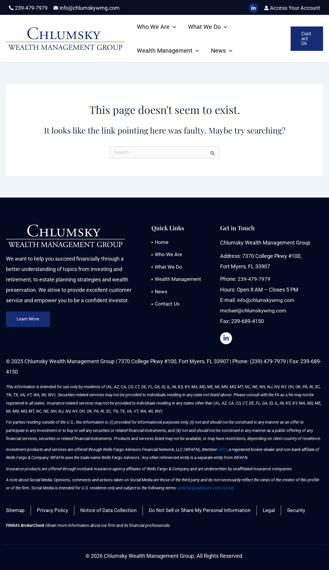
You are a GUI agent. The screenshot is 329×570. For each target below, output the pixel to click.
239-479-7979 (254, 279)
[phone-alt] (28, 8)
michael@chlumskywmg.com (255, 310)
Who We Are (156, 27)
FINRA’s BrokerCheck (25, 525)
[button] (307, 38)
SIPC (222, 449)
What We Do (207, 27)
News (221, 50)
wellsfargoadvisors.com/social (205, 487)
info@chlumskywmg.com (267, 300)
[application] (173, 27)
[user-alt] (292, 8)
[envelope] (87, 8)
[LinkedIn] (253, 8)
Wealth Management (168, 50)
